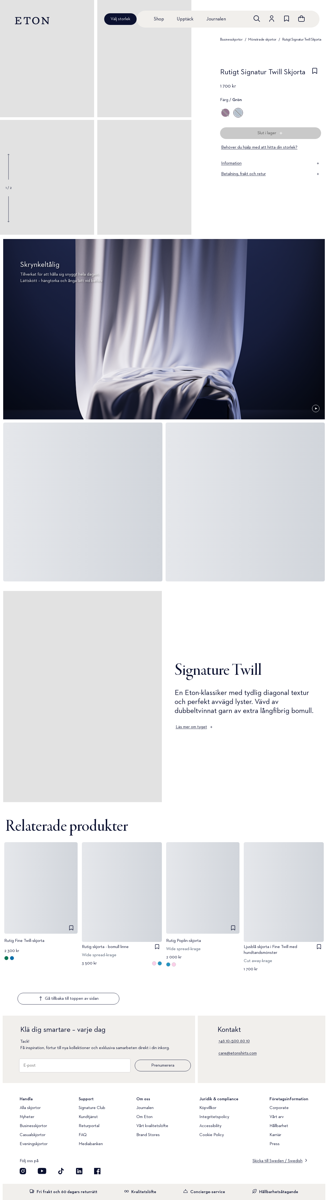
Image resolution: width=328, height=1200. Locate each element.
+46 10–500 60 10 (234, 1010)
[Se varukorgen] (301, 18)
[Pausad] (315, 408)
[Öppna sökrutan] (257, 18)
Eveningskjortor (34, 1113)
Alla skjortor (30, 1077)
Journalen (216, 19)
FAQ (83, 1104)
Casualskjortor (32, 1104)
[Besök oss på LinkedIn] (79, 1140)
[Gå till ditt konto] (271, 18)
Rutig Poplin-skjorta (183, 941)
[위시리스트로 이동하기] (286, 18)
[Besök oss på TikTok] (61, 1140)
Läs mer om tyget (194, 727)
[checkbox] (315, 74)
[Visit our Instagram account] (23, 1140)
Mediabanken (91, 1113)
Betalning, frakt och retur (270, 174)
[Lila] (225, 112)
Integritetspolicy (214, 1086)
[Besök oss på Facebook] (97, 1140)
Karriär (275, 1104)
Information (270, 163)
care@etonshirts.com (237, 1022)
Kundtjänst (88, 1086)
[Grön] (238, 112)
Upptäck (185, 19)
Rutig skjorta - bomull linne (105, 947)
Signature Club (92, 1077)
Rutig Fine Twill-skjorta (24, 941)
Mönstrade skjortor (262, 39)
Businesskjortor (231, 39)
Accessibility (210, 1095)
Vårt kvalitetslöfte (152, 1095)
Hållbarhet (279, 1095)
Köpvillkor (207, 1077)
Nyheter (27, 1086)
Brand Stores (148, 1104)
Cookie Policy (211, 1104)
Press (275, 1113)
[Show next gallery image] (8, 209)
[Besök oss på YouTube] (42, 1140)
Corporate (279, 1077)
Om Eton (144, 1086)
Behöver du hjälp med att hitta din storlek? (259, 147)
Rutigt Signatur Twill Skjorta (301, 39)
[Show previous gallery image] (8, 167)
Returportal (89, 1095)
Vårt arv (277, 1086)
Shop (159, 19)
